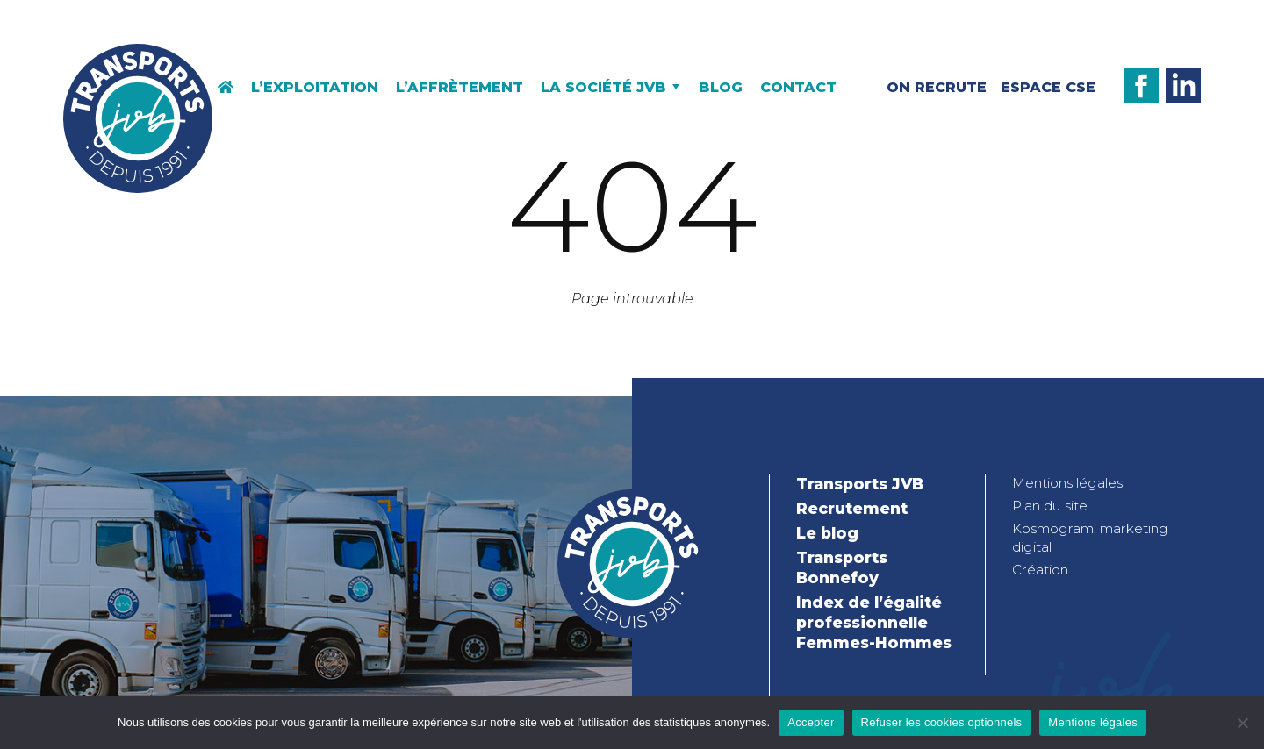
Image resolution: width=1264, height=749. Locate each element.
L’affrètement (459, 87)
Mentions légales (1067, 482)
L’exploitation (314, 87)
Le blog (827, 533)
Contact (798, 87)
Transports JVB (859, 483)
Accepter (810, 722)
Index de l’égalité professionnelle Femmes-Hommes (874, 622)
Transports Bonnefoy (841, 567)
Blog (721, 87)
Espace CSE (1048, 87)
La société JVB (603, 87)
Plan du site (1050, 505)
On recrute (937, 87)
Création (1040, 569)
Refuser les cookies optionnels (942, 722)
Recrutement (852, 508)
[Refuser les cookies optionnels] (1242, 722)
